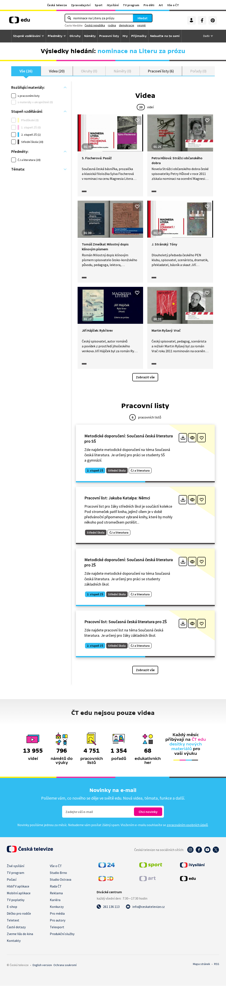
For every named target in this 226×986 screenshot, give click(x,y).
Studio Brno (58, 873)
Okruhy (75, 36)
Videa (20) (56, 71)
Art (161, 5)
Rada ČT (56, 886)
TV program (131, 5)
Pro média (57, 913)
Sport (99, 5)
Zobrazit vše (145, 377)
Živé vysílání (15, 866)
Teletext (13, 920)
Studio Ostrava (60, 880)
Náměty (90, 36)
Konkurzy (57, 907)
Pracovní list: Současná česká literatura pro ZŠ (125, 621)
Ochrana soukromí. (65, 965)
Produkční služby (62, 934)
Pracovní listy (109, 36)
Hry (125, 36)
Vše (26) (26, 71)
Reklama (56, 893)
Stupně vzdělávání (26, 36)
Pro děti (149, 5)
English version (42, 965)
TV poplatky (15, 900)
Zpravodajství (81, 5)
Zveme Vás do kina (20, 934)
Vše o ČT (173, 5)
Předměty (55, 36)
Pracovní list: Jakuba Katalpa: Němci (117, 497)
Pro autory (57, 920)
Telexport (57, 927)
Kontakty (14, 941)
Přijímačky (138, 36)
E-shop (12, 907)
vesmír (141, 25)
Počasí (11, 880)
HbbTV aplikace (18, 886)
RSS (216, 964)
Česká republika (95, 25)
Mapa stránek (201, 964)
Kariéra (55, 900)
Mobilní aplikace (19, 893)
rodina (112, 25)
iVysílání (113, 5)
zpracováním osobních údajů (187, 825)
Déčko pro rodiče (19, 913)
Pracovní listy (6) (161, 71)
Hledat (143, 18)
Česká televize (57, 5)
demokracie (126, 25)
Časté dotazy (16, 927)
